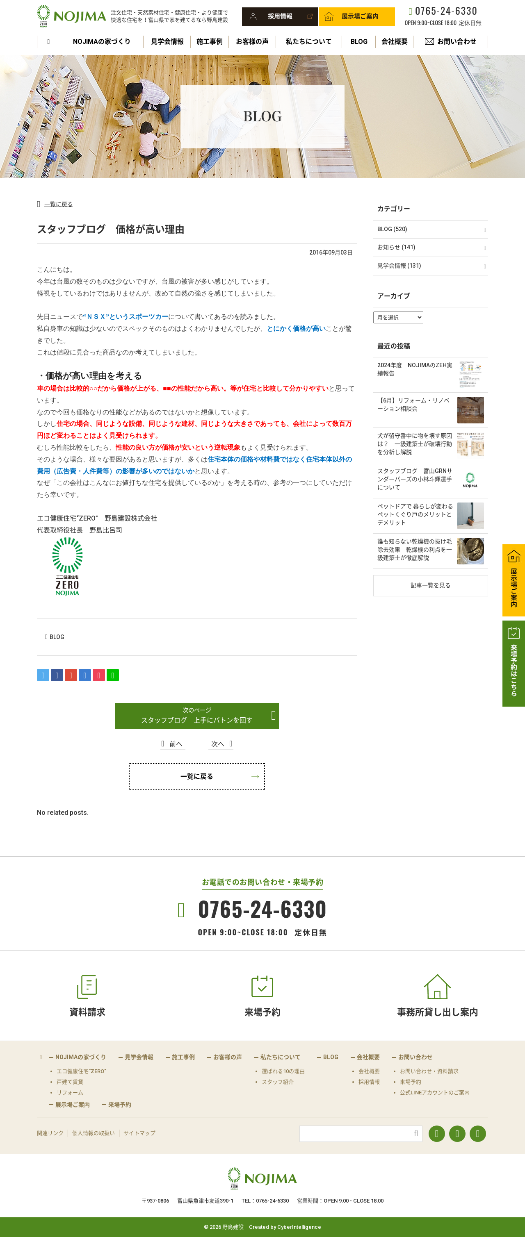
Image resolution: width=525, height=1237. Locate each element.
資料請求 (87, 1012)
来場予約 (262, 1012)
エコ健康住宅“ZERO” (81, 1071)
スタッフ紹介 (278, 1082)
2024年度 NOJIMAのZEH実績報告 (414, 369)
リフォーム (70, 1092)
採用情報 (280, 16)
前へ (176, 744)
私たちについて (309, 41)
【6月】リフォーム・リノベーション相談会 (413, 404)
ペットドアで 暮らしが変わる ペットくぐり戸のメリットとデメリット (415, 514)
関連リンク (50, 1133)
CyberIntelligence (299, 1227)
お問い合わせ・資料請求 (429, 1071)
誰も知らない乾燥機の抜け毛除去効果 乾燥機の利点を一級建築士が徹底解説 (414, 549)
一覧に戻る (58, 204)
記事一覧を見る (431, 585)
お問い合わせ (457, 41)
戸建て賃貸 (70, 1082)
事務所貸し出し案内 (437, 1012)
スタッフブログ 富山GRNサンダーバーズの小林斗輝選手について (414, 479)
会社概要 (394, 41)
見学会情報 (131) (399, 265)
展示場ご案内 (360, 16)
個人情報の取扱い (93, 1133)
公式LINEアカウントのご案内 (435, 1092)
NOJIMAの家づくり (102, 41)
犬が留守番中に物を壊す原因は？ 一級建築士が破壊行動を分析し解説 (414, 443)
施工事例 (209, 41)
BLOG (359, 41)
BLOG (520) (392, 229)
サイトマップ (139, 1133)
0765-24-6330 (446, 10)
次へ (217, 744)
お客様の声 (252, 41)
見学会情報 (167, 41)
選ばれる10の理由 (283, 1071)
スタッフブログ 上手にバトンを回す (197, 720)
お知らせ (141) (396, 247)
